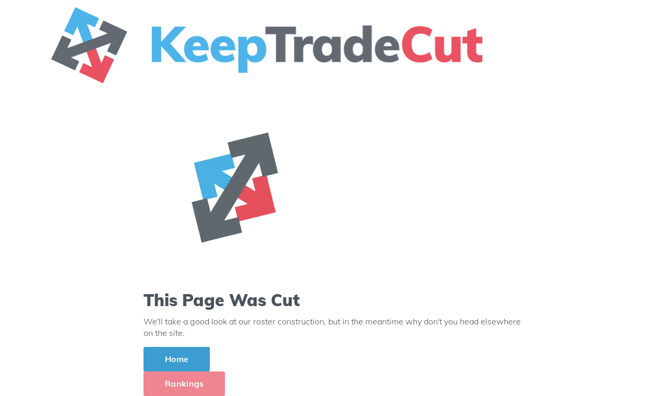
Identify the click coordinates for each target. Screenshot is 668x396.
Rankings (184, 383)
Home (176, 359)
